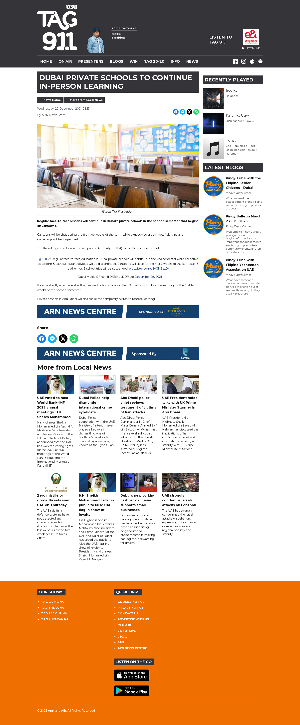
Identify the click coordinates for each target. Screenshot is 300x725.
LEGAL (122, 636)
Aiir (63, 710)
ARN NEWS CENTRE (132, 648)
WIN (134, 61)
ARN (121, 642)
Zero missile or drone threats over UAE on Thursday (55, 490)
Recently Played (229, 80)
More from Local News (86, 99)
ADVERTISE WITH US (133, 619)
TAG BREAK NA (52, 607)
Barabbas (232, 95)
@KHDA (44, 259)
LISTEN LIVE (127, 631)
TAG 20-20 (154, 61)
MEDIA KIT (125, 625)
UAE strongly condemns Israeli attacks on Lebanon (180, 490)
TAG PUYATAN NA (55, 619)
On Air (65, 61)
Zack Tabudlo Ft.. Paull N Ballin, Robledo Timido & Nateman (241, 149)
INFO (175, 61)
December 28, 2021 (148, 277)
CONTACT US (128, 613)
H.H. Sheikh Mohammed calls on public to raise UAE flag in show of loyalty (97, 495)
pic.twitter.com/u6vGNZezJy (149, 269)
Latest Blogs (224, 167)
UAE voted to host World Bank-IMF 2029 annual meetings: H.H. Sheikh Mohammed (55, 397)
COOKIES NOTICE (131, 602)
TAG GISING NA (52, 602)
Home (46, 61)
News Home (52, 99)
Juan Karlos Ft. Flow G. (240, 120)
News (192, 61)
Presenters (90, 61)
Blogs (116, 61)
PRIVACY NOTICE (130, 607)
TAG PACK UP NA (54, 613)
